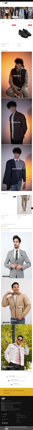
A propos (18, 420)
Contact (17, 418)
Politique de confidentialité (20, 415)
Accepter (6, 428)
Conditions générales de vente (21, 417)
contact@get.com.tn (5, 419)
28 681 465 (4, 416)
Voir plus (30, 22)
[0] (15, 18)
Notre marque (18, 421)
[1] (16, 18)
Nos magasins (18, 414)
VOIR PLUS (6, 276)
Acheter (15, 16)
